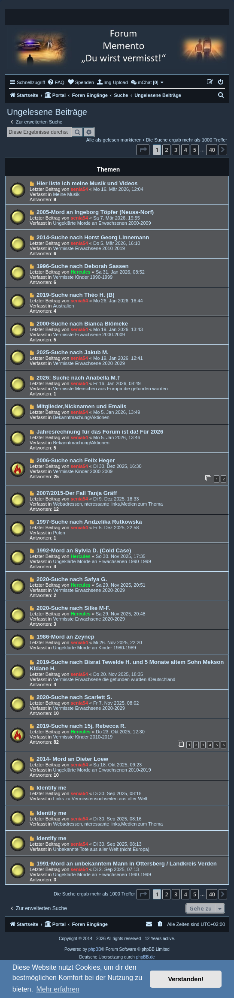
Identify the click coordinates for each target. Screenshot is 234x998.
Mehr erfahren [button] (57, 989)
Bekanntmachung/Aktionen (81, 417)
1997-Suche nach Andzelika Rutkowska (89, 522)
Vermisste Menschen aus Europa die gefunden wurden (110, 388)
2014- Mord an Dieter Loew (72, 759)
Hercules (80, 271)
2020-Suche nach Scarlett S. (74, 697)
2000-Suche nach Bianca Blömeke (82, 323)
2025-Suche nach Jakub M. (72, 352)
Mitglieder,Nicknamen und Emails (81, 406)
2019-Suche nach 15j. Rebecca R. (81, 726)
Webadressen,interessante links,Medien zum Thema (108, 504)
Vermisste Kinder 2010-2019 (82, 736)
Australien (63, 305)
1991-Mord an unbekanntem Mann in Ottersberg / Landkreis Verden (126, 863)
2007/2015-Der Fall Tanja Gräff (76, 493)
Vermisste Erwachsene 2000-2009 (89, 334)
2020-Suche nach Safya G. (71, 579)
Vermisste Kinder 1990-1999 (82, 277)
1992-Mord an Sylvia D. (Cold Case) (83, 550)
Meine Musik (66, 194)
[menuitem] (55, 82)
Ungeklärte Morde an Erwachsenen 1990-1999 (102, 561)
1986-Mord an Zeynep (65, 636)
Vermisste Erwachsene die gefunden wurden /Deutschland (114, 679)
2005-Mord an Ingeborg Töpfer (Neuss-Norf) (95, 212)
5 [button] (194, 150)
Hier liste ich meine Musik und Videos (87, 183)
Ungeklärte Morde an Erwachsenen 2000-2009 (102, 223)
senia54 (79, 189)
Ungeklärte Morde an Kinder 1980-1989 (94, 647)
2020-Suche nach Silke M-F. (73, 608)
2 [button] (166, 150)
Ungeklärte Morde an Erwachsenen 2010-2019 (102, 769)
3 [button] (175, 150)
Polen (59, 532)
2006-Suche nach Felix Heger (75, 460)
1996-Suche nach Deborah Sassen (82, 266)
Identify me (51, 787)
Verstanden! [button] (186, 979)
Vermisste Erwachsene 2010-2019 (89, 248)
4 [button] (185, 150)
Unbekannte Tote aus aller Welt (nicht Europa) (101, 849)
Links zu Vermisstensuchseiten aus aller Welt (100, 798)
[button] (143, 150)
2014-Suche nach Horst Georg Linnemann (92, 237)
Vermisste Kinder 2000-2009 (82, 471)
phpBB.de (145, 957)
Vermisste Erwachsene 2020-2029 (89, 363)
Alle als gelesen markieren (114, 139)
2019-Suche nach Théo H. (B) (75, 295)
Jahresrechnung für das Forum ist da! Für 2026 (99, 431)
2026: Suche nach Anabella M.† (78, 377)
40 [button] (212, 150)
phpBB (94, 949)
